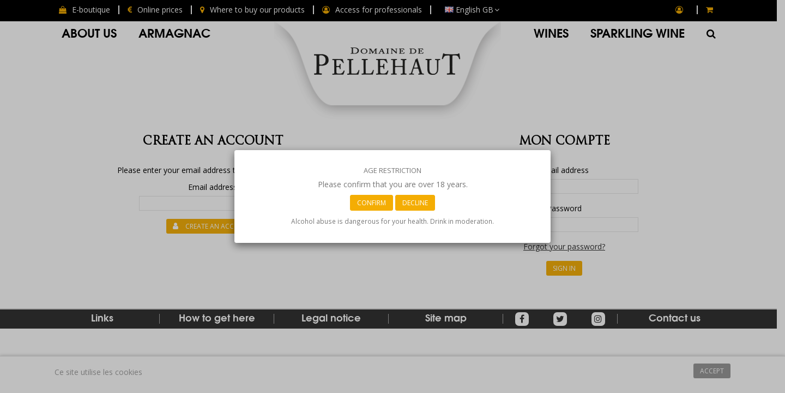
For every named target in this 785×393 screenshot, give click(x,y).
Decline (415, 202)
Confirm (371, 202)
